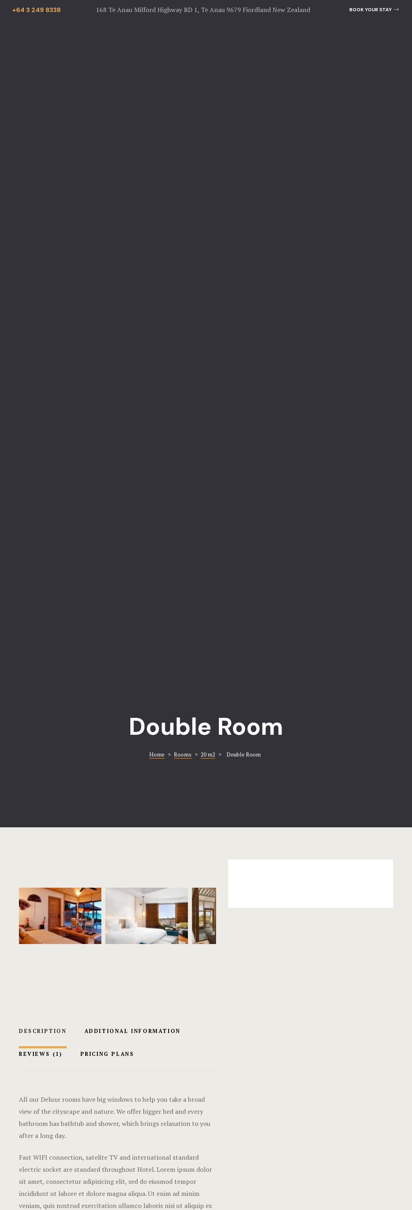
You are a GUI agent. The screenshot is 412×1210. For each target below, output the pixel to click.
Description (43, 372)
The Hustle (306, 1183)
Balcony (45, 937)
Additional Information (132, 372)
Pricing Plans (107, 395)
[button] (374, 10)
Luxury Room (66, 917)
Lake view (76, 937)
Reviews (41, 395)
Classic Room (323, 917)
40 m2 (302, 937)
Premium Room (199, 917)
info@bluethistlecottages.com (303, 1092)
